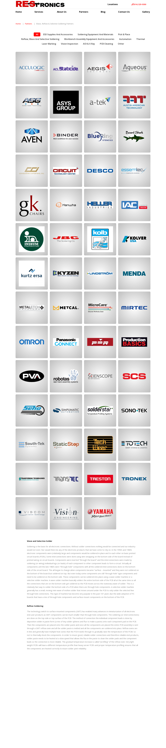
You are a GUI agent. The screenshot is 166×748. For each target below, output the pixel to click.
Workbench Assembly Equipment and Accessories (89, 81)
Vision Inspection (69, 86)
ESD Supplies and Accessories (58, 76)
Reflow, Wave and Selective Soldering (40, 81)
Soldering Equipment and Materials (95, 76)
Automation (125, 81)
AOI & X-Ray (89, 86)
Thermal (140, 81)
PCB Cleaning (106, 86)
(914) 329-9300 (139, 4)
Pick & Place (124, 76)
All (37, 76)
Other (121, 86)
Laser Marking (49, 86)
